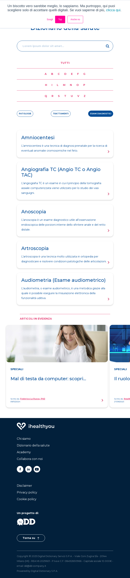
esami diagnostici (100, 113)
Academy (24, 452)
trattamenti (61, 113)
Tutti (65, 63)
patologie (25, 113)
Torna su (31, 538)
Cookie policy (26, 499)
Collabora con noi (30, 459)
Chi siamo (24, 438)
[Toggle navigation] (109, 7)
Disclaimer (24, 485)
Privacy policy (27, 492)
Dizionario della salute (33, 445)
